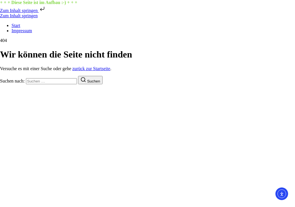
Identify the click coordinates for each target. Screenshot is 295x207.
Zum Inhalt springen (23, 10)
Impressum (22, 30)
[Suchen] (90, 80)
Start (16, 25)
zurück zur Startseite (91, 68)
